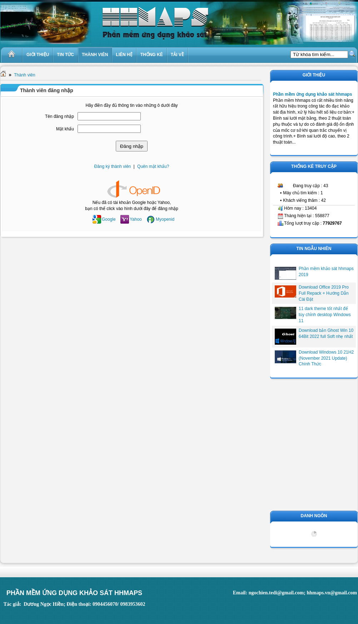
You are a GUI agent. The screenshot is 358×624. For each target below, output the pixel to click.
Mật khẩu (65, 128)
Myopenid (160, 219)
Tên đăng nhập (59, 116)
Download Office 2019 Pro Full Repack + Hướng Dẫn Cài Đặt (324, 293)
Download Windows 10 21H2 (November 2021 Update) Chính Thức (326, 358)
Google (104, 219)
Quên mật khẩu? (153, 166)
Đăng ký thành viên (112, 166)
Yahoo (131, 219)
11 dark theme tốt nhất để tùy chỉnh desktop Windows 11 (325, 314)
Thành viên (24, 75)
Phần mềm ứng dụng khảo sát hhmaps (312, 94)
